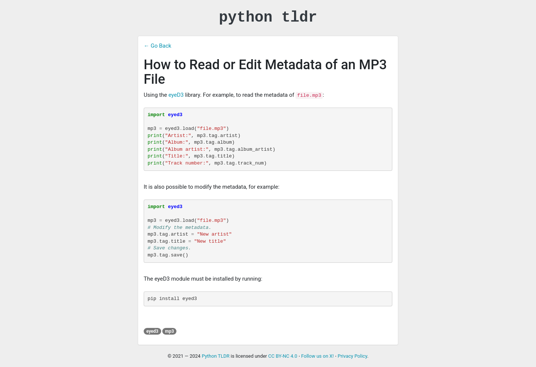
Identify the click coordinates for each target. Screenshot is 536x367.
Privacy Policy (352, 356)
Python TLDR (216, 356)
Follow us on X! (317, 356)
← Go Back (157, 45)
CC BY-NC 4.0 (282, 356)
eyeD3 (176, 95)
